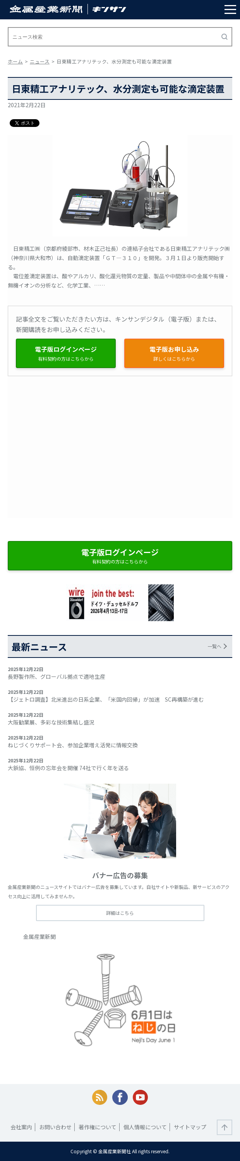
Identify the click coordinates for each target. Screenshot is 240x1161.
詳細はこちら (120, 912)
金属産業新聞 (39, 936)
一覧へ (214, 646)
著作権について (98, 1127)
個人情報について (145, 1127)
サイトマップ (190, 1127)
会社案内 (21, 1127)
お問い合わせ (55, 1127)
